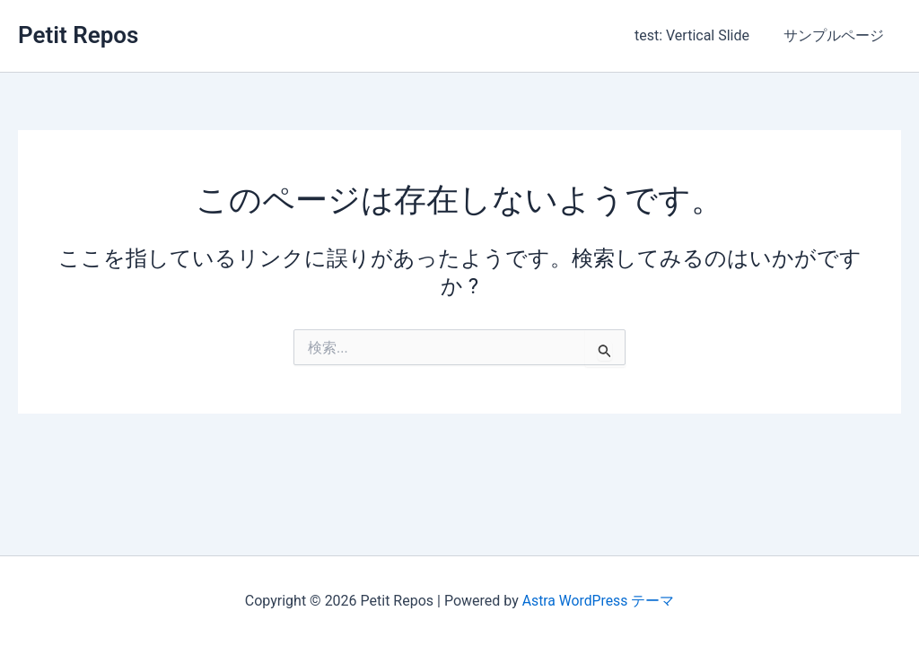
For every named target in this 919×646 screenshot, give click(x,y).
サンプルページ (836, 35)
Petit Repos (78, 35)
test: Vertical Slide (700, 35)
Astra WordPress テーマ (598, 600)
